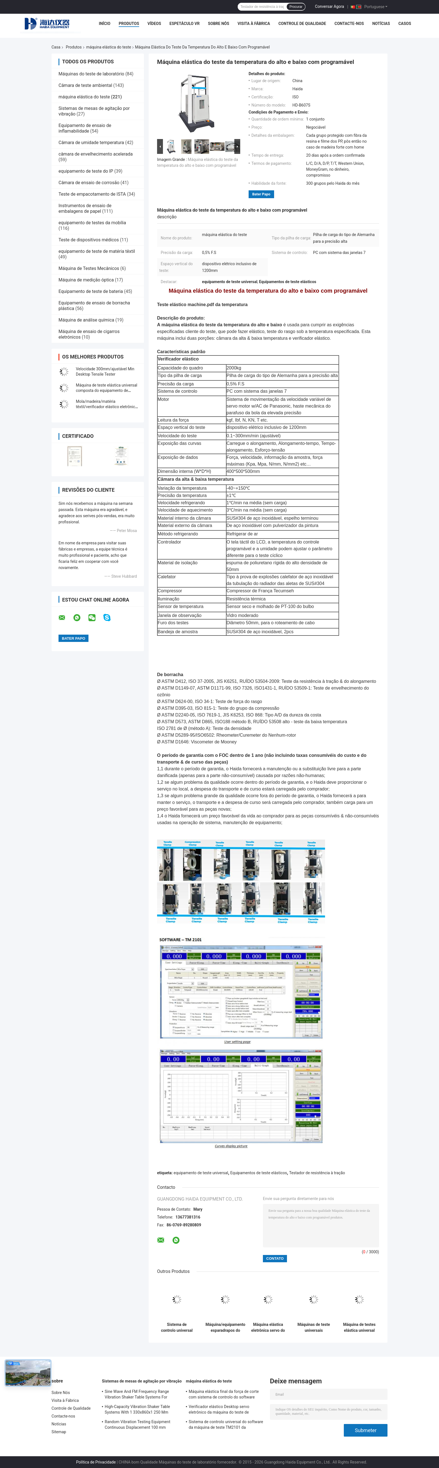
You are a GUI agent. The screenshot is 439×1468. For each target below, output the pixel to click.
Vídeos (154, 23)
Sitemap (59, 1432)
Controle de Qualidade (302, 23)
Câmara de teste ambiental (85, 85)
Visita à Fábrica (254, 23)
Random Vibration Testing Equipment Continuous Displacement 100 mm (137, 1425)
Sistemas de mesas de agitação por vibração (142, 1381)
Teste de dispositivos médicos (89, 239)
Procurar (295, 7)
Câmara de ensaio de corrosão (89, 182)
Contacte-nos (349, 23)
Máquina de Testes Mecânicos (89, 268)
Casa (56, 47)
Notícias (381, 23)
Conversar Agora (329, 6)
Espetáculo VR (184, 23)
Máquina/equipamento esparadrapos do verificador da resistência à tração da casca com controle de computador (225, 1327)
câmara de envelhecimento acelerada (96, 154)
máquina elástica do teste (108, 47)
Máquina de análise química (86, 320)
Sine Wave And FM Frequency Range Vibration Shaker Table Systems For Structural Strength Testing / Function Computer (138, 1395)
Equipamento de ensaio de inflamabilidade (85, 128)
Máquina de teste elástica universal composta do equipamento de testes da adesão (106, 390)
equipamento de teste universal (201, 1173)
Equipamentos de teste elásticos (258, 1173)
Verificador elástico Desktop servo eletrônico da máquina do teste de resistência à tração (219, 1410)
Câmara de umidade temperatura (91, 142)
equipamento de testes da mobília (92, 222)
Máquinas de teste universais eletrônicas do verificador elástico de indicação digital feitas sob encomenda (314, 1327)
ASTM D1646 (175, 741)
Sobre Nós (218, 23)
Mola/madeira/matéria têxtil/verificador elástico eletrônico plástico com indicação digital (106, 406)
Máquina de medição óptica (86, 280)
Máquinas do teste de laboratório (91, 74)
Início (104, 23)
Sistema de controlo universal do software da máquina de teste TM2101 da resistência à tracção (177, 1327)
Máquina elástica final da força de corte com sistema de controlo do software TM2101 (224, 1395)
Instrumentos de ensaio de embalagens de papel (85, 208)
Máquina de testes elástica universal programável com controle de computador (359, 1327)
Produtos (129, 23)
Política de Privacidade (96, 1462)
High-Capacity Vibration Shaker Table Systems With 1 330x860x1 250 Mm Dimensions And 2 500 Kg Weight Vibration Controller (137, 1410)
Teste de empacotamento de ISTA (92, 194)
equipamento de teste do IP (86, 171)
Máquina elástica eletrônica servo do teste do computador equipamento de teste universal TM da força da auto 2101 (268, 1327)
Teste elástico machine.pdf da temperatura (202, 304)
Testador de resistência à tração (317, 1173)
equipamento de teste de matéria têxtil (97, 251)
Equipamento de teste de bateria (91, 291)
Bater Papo (261, 194)
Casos (404, 23)
